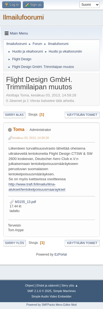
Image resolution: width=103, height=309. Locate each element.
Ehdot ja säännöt (48, 285)
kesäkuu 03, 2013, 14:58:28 (30, 137)
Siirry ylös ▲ (69, 285)
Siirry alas (14, 114)
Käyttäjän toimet (82, 114)
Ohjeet (29, 285)
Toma (18, 129)
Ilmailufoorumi (23, 17)
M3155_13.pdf (23, 202)
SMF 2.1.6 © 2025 (39, 291)
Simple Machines (64, 291)
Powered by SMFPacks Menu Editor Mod (51, 304)
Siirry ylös (14, 243)
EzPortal (60, 254)
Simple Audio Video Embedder (51, 296)
